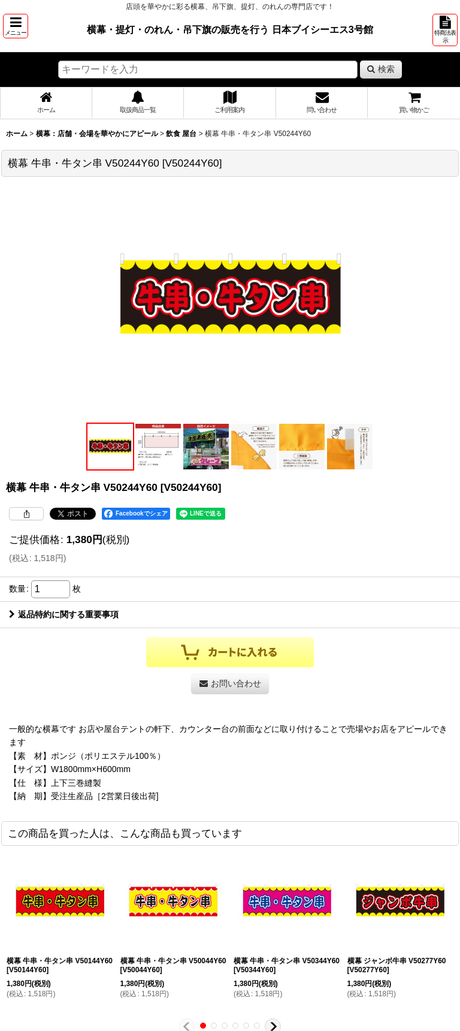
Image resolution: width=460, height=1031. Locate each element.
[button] (15, 26)
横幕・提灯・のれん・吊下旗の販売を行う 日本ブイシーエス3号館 (230, 29)
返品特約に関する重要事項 (64, 614)
